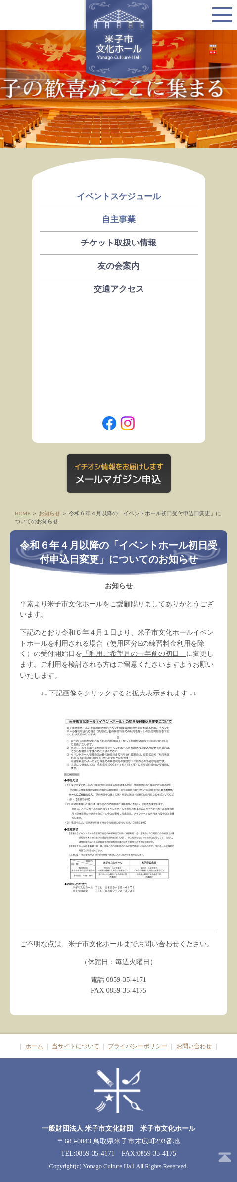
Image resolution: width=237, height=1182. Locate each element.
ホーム (34, 1046)
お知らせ (49, 513)
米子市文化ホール (118, 41)
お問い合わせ (194, 1046)
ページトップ (224, 1157)
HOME (23, 513)
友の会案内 (118, 266)
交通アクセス (119, 289)
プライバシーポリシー (137, 1046)
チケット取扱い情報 (118, 242)
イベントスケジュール (119, 196)
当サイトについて (75, 1046)
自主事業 (119, 219)
